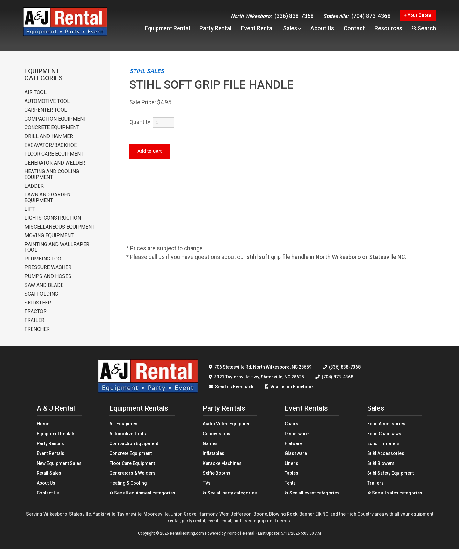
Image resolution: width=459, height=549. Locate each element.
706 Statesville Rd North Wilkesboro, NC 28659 (260, 367)
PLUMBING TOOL (44, 259)
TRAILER (34, 320)
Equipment (167, 30)
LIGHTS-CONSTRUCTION (53, 218)
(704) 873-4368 (356, 18)
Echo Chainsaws (384, 433)
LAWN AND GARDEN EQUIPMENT (47, 197)
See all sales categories (394, 492)
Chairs (291, 423)
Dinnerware (297, 433)
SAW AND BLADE (44, 285)
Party (215, 30)
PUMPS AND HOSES (48, 276)
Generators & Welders (132, 473)
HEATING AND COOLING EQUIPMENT (52, 174)
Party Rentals (50, 443)
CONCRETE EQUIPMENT (52, 127)
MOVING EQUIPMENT (49, 235)
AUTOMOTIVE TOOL (47, 101)
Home (43, 423)
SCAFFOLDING (41, 294)
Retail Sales (49, 473)
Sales (292, 30)
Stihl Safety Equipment (390, 473)
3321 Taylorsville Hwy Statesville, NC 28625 (256, 376)
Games (210, 443)
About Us (46, 483)
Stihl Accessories (385, 453)
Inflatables (213, 453)
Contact (354, 30)
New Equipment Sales (59, 463)
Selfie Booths (216, 473)
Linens (291, 463)
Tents (290, 483)
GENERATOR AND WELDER (55, 163)
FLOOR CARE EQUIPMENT (54, 154)
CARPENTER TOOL (46, 110)
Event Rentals (50, 453)
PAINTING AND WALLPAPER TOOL (57, 247)
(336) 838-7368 (272, 18)
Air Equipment (124, 423)
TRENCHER (37, 329)
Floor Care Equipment (132, 463)
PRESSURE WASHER (48, 267)
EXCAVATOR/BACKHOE (51, 145)
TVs (207, 483)
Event (257, 30)
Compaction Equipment (133, 443)
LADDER (34, 186)
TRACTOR (36, 311)
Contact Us (48, 492)
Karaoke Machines (222, 463)
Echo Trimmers (383, 443)
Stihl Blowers (381, 463)
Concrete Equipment (130, 453)
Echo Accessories (386, 423)
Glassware (296, 453)
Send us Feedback (231, 386)
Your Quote (417, 17)
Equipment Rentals (56, 433)
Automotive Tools (127, 433)
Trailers (375, 483)
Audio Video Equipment (227, 423)
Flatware (293, 443)
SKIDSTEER (38, 303)
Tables (291, 473)
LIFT (30, 209)
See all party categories (230, 492)
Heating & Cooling (128, 483)
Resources (388, 30)
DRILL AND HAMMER (49, 136)
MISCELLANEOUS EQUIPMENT (60, 227)
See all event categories (312, 492)
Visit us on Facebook (289, 386)
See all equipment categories (142, 492)
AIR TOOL (36, 92)
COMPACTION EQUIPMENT (55, 119)
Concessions (216, 433)
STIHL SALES (146, 71)
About (322, 30)
